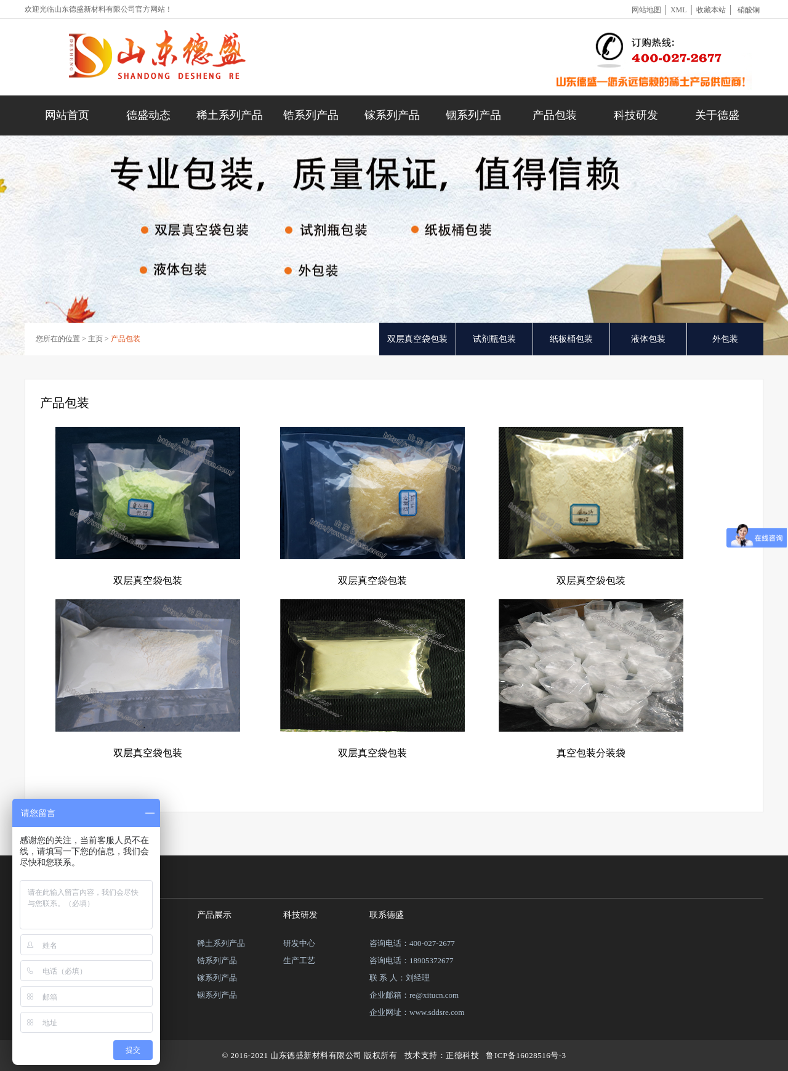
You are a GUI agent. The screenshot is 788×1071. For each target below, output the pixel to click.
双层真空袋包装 (417, 339)
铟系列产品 (473, 115)
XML (678, 10)
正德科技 (462, 1055)
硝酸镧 (749, 10)
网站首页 (67, 115)
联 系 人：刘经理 (399, 977)
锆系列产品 (311, 115)
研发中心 (299, 943)
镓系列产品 (392, 115)
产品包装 (555, 115)
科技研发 (636, 115)
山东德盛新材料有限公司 (94, 9)
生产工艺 (299, 960)
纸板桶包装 (571, 339)
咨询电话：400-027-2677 (412, 943)
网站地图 (646, 10)
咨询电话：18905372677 (411, 960)
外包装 (725, 339)
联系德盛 (386, 914)
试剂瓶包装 (494, 339)
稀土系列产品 (229, 115)
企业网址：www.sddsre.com (416, 1012)
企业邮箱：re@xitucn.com (414, 995)
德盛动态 (148, 115)
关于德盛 (717, 115)
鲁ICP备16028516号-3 (526, 1055)
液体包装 (648, 339)
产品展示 (214, 914)
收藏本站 (711, 10)
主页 (95, 338)
